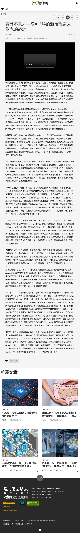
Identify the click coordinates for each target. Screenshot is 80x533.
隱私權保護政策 (9, 503)
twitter (59, 17)
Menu (3, 3)
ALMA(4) (14, 360)
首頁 (3, 14)
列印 (72, 17)
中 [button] (68, 17)
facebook (54, 17)
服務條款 (6, 507)
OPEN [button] (40, 478)
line (62, 17)
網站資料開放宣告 (10, 510)
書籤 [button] (77, 17)
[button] (77, 3)
